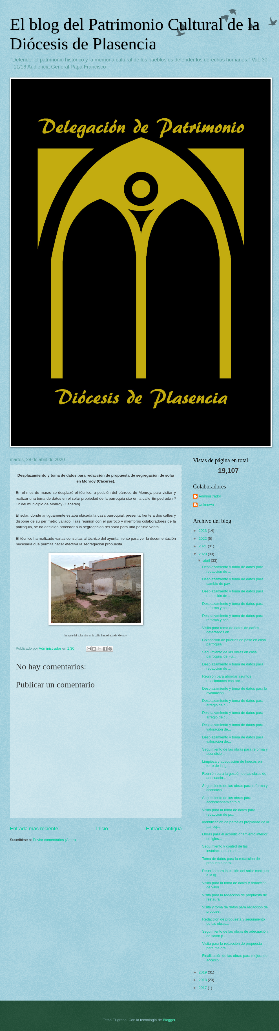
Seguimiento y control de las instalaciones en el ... (225, 848)
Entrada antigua (164, 828)
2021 (203, 546)
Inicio (102, 828)
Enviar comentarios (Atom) (54, 840)
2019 (203, 972)
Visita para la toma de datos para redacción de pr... (228, 812)
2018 (203, 980)
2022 (203, 538)
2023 (203, 530)
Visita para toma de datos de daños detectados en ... (230, 630)
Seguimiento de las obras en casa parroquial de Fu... (229, 654)
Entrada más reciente (34, 828)
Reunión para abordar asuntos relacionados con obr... (226, 678)
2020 (203, 554)
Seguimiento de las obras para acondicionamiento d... (226, 800)
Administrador (210, 496)
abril (207, 560)
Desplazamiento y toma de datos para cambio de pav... (232, 581)
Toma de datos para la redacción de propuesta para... (231, 861)
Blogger (169, 1020)
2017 (203, 988)
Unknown (206, 505)
